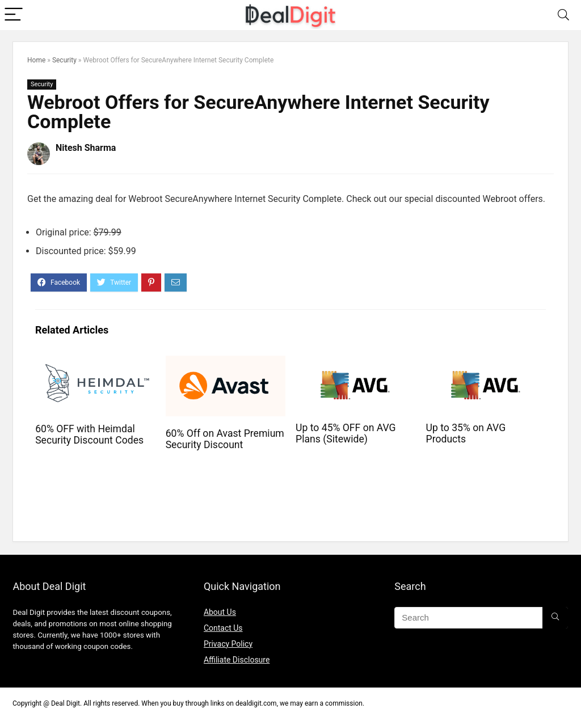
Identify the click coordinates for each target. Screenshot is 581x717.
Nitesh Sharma (86, 147)
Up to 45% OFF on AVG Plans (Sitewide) (346, 433)
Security (64, 60)
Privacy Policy (228, 643)
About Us (220, 612)
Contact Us (223, 627)
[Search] (563, 15)
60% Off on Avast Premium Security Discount (225, 439)
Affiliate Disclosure (237, 659)
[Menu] (13, 15)
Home (36, 60)
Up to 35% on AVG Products (466, 433)
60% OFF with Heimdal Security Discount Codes (89, 434)
